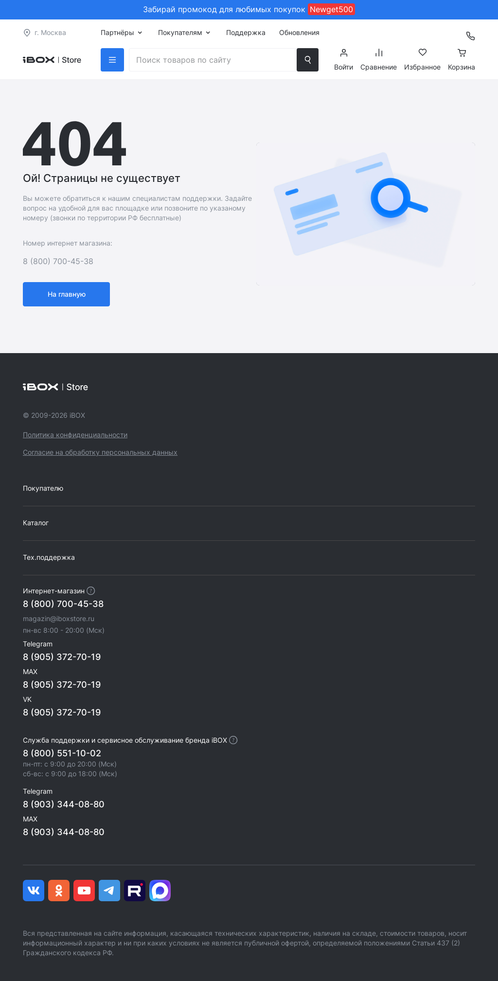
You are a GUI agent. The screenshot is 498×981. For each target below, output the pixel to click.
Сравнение (378, 60)
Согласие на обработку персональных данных (100, 452)
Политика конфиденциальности (75, 434)
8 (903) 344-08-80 (64, 804)
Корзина (461, 60)
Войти (343, 60)
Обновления (299, 32)
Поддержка (246, 32)
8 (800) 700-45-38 (63, 604)
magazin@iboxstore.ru (58, 618)
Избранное (422, 60)
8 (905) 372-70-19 (62, 657)
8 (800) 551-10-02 (62, 753)
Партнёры (117, 32)
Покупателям (180, 32)
